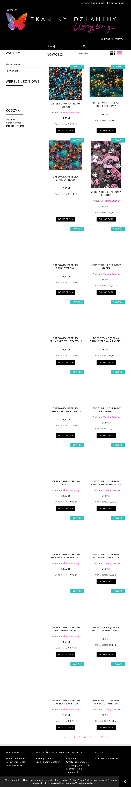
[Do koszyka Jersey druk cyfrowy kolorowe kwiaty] (65, 654)
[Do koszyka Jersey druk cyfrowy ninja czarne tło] (106, 727)
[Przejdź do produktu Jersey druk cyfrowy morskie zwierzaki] (106, 534)
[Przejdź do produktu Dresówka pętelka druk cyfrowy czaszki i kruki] (106, 318)
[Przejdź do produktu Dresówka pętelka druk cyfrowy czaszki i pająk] (65, 318)
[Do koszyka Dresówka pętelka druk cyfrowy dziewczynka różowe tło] (65, 292)
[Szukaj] (84, 46)
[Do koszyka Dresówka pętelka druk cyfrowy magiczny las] (106, 130)
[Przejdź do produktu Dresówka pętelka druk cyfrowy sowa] (106, 607)
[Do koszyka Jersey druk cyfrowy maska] (106, 292)
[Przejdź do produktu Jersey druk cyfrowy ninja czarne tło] (106, 680)
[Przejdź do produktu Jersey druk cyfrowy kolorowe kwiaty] (65, 607)
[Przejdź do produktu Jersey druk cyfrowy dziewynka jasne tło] (65, 534)
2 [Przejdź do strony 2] (74, 737)
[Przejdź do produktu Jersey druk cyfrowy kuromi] (106, 164)
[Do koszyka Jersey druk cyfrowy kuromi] (106, 219)
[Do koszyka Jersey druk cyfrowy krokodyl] (106, 435)
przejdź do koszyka (15, 126)
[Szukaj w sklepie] (63, 46)
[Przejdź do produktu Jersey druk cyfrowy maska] (106, 245)
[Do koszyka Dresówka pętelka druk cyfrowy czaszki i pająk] (65, 362)
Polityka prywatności (77, 765)
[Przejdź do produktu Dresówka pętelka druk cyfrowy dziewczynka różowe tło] (65, 245)
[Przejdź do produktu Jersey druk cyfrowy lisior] (65, 83)
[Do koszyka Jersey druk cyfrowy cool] (65, 508)
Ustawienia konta (15, 762)
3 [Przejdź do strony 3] (80, 737)
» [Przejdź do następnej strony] (107, 737)
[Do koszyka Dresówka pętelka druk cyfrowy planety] (65, 435)
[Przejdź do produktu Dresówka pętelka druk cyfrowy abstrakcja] (65, 156)
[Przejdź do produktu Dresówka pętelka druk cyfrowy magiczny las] (106, 83)
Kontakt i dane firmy (106, 758)
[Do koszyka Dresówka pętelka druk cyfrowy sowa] (106, 654)
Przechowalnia (14, 765)
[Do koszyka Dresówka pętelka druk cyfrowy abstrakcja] (65, 219)
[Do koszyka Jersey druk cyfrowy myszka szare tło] (65, 727)
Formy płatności (45, 758)
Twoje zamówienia (16, 758)
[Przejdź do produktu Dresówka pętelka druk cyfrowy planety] (65, 388)
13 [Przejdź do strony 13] (102, 737)
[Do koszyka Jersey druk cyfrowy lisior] (65, 130)
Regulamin (71, 758)
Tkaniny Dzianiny (71, 112)
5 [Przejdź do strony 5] (90, 737)
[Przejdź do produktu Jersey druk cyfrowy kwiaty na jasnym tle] (106, 461)
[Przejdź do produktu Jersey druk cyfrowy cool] (65, 461)
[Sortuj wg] (92, 53)
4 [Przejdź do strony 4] (85, 737)
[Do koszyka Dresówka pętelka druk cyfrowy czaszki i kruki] (106, 362)
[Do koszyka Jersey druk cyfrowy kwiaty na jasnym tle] (106, 508)
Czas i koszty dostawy (48, 762)
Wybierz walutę (13, 64)
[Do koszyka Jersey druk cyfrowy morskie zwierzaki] (106, 581)
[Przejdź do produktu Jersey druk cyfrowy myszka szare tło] (65, 680)
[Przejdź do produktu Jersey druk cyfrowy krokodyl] (106, 388)
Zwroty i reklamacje (77, 762)
